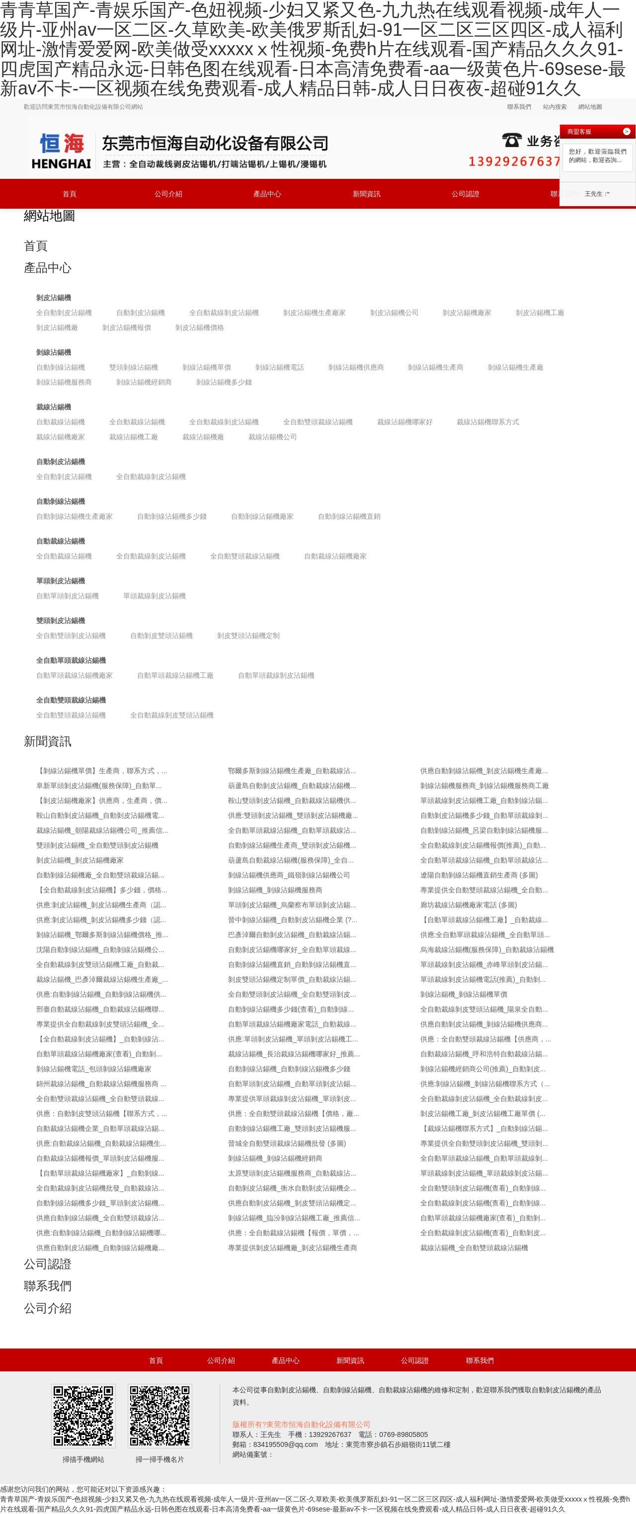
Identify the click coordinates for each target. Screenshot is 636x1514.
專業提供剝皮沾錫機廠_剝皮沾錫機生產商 (292, 1248)
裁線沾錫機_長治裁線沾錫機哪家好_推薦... (294, 1054)
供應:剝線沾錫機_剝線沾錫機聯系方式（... (485, 1084)
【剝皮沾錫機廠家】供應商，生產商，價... (101, 800)
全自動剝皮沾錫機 (64, 313)
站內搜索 (555, 106)
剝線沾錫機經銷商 (144, 382)
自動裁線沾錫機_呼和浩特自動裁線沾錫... (484, 1054)
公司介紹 (168, 194)
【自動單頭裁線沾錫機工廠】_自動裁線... (484, 920)
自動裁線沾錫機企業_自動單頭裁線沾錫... (100, 1128)
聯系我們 (519, 106)
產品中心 (267, 194)
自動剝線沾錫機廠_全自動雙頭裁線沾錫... (100, 875)
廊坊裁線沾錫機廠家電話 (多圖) (468, 905)
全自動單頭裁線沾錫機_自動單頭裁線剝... (484, 1158)
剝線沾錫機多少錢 (224, 382)
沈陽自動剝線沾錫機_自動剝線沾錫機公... (100, 950)
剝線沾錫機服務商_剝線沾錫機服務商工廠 (485, 786)
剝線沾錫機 (53, 352)
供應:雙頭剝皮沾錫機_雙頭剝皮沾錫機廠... (293, 815)
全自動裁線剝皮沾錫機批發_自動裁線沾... (100, 1188)
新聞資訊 (367, 194)
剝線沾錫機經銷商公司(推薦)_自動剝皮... (483, 1069)
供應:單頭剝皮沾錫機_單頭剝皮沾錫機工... (293, 1039)
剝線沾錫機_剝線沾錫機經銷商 (275, 1158)
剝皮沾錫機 (53, 298)
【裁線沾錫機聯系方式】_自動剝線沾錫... (484, 1128)
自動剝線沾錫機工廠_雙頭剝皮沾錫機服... (292, 1128)
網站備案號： (253, 1454)
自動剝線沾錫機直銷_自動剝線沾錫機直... (292, 964)
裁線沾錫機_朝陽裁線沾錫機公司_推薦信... (102, 830)
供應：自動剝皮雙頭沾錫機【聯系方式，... (101, 1113)
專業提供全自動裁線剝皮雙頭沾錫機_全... (100, 1024)
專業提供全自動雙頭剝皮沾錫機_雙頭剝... (484, 1143)
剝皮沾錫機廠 (57, 327)
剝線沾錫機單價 (206, 367)
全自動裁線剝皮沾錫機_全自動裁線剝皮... (484, 1099)
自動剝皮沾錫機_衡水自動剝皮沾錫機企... (292, 1188)
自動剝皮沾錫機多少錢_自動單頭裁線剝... (484, 815)
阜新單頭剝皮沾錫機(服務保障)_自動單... (99, 786)
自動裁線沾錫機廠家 (335, 556)
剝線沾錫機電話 (279, 367)
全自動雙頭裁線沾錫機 (318, 422)
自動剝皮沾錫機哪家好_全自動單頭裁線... (292, 950)
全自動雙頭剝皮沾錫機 (71, 635)
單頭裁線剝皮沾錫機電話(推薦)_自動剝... (483, 979)
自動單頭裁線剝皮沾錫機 (276, 675)
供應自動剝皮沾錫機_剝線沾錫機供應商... (484, 1024)
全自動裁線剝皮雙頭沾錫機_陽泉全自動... (484, 1009)
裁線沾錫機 (53, 407)
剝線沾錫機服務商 (64, 382)
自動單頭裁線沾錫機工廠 (175, 675)
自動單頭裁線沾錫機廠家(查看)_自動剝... (99, 1054)
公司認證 (465, 194)
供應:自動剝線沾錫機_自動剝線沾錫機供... (101, 994)
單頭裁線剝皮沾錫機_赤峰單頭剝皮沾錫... (484, 964)
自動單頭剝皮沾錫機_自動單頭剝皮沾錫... (292, 1084)
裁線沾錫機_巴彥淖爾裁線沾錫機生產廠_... (102, 979)
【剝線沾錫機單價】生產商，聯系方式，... (101, 771)
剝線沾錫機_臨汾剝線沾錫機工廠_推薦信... (294, 1218)
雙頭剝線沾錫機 (133, 367)
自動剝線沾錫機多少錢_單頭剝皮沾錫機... (100, 1203)
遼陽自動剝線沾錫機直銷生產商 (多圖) (479, 875)
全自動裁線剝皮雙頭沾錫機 (172, 715)
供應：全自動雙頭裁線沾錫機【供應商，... (486, 1039)
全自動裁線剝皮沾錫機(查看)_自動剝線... (483, 1203)
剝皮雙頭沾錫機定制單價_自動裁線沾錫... (292, 979)
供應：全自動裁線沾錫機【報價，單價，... (293, 1233)
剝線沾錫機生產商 (436, 367)
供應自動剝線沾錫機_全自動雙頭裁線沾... (100, 1218)
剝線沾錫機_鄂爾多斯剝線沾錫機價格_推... (102, 935)
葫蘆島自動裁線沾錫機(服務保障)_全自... (291, 860)
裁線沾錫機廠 (203, 437)
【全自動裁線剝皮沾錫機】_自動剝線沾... (100, 1039)
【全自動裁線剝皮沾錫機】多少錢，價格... (101, 890)
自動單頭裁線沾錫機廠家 (74, 675)
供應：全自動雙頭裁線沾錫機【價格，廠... (293, 1113)
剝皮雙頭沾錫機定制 (248, 635)
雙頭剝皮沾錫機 (60, 621)
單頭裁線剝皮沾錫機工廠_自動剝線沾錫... (484, 800)
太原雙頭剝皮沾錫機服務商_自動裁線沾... (292, 1173)
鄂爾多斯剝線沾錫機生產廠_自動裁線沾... (292, 771)
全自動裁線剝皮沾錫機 (224, 313)
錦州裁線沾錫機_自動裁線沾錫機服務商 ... (101, 1084)
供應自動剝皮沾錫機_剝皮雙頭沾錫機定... (292, 1203)
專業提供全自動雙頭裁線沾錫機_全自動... (484, 890)
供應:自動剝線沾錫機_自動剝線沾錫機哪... (101, 1233)
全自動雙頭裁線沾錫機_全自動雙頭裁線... (100, 1099)
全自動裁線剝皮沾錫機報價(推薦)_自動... (483, 845)
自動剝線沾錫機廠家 (262, 516)
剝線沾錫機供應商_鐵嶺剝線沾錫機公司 (289, 875)
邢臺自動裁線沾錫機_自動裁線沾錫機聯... (100, 1009)
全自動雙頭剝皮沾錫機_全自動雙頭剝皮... (292, 994)
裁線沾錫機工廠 (133, 437)
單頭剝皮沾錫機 (60, 581)
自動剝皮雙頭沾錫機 (161, 635)
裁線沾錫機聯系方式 (488, 422)
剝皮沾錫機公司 (394, 313)
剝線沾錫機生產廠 (516, 367)
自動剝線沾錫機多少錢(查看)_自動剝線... (291, 1009)
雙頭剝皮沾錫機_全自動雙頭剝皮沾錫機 (97, 845)
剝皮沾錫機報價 (126, 327)
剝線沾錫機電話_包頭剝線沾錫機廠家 (94, 1069)
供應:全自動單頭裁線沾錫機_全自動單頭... (485, 935)
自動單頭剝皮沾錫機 (67, 596)
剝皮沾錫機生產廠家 (314, 313)
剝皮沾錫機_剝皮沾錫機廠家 (80, 860)
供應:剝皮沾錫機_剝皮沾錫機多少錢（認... (101, 920)
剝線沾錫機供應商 (356, 367)
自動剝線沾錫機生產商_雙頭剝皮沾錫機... (292, 845)
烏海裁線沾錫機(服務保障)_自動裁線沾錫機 (487, 950)
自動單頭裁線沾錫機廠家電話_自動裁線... (292, 1024)
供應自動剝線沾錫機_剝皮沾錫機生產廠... (484, 771)
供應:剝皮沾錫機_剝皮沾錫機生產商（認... (101, 905)
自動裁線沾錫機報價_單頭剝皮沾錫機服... (100, 1158)
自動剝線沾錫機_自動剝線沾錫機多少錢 (289, 1069)
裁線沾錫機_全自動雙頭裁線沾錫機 (474, 1248)
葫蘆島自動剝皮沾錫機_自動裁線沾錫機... (292, 786)
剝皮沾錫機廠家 (467, 313)
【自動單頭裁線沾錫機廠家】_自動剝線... (100, 1173)
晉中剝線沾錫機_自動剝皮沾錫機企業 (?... (292, 920)
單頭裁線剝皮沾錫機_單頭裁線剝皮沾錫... (484, 1173)
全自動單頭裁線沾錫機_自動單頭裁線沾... (292, 830)
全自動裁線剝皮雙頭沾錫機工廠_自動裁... (100, 964)
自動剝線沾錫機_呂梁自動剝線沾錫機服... (484, 830)
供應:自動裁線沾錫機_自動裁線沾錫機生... (101, 1143)
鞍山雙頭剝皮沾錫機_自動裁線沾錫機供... (292, 800)
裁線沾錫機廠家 (60, 437)
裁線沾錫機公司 (272, 437)
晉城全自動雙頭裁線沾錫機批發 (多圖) (287, 1143)
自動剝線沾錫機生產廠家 (74, 516)
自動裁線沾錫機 (60, 422)
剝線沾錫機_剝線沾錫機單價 (464, 994)
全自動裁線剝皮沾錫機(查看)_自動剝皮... (483, 1233)
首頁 (70, 194)
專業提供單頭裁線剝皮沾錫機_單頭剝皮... (292, 1099)
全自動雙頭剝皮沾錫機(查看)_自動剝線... (483, 1188)
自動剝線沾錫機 (60, 367)
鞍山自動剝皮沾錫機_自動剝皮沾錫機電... (100, 815)
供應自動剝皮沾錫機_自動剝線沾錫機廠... (100, 1248)
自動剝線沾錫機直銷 (349, 516)
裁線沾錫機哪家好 (405, 422)
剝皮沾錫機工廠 (540, 313)
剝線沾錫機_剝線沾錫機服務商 (275, 890)
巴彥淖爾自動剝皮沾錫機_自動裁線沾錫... (292, 935)
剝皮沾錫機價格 (199, 327)
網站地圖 (590, 106)
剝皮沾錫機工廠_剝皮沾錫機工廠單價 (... (483, 1113)
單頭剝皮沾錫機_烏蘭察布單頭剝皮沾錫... (292, 905)
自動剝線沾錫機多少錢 (172, 516)
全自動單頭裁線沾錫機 (71, 660)
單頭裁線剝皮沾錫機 (154, 596)
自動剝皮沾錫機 (140, 313)
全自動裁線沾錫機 (137, 422)
